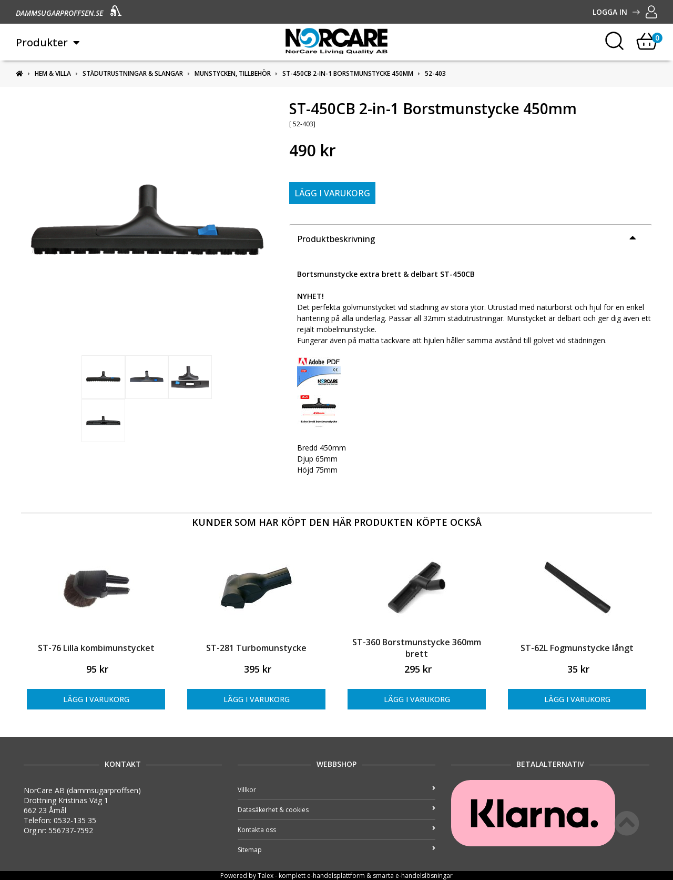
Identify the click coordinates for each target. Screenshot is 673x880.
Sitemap (337, 849)
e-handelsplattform (336, 875)
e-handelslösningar (424, 875)
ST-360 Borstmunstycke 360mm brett (416, 647)
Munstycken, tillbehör (233, 73)
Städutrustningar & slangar (133, 73)
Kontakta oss (337, 829)
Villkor (337, 789)
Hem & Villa (53, 73)
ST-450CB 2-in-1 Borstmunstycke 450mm (347, 73)
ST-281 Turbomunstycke (256, 648)
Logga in (625, 11)
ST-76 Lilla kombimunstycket (96, 648)
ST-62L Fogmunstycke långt (577, 648)
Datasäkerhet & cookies (337, 809)
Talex (265, 875)
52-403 (435, 73)
